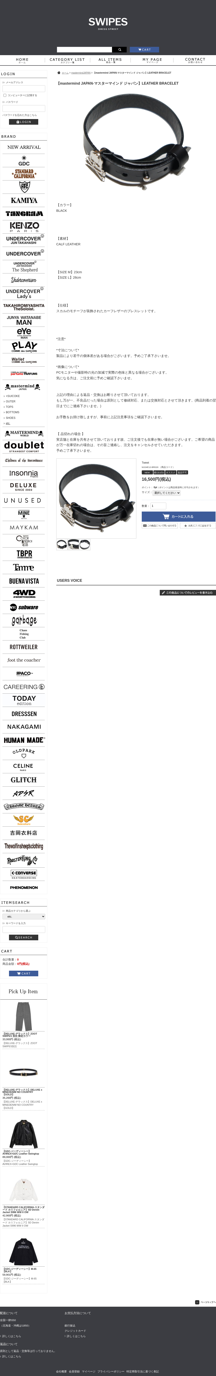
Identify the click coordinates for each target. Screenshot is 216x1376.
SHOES (11, 418)
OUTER (11, 401)
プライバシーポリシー (110, 1371)
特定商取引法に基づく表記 (142, 1371)
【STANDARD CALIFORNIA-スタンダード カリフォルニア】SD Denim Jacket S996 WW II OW (23, 1210)
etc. (8, 423)
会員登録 (74, 1371)
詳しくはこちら (11, 1336)
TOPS (9, 406)
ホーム (65, 73)
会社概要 (61, 1371)
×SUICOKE (13, 396)
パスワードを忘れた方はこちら (19, 115)
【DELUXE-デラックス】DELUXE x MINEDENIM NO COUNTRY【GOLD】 (22, 1092)
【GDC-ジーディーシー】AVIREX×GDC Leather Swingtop (20, 1152)
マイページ (88, 1371)
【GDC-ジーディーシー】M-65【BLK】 (19, 1270)
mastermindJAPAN (81, 73)
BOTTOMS (12, 412)
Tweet (145, 462)
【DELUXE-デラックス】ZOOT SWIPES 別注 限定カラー (19, 1035)
